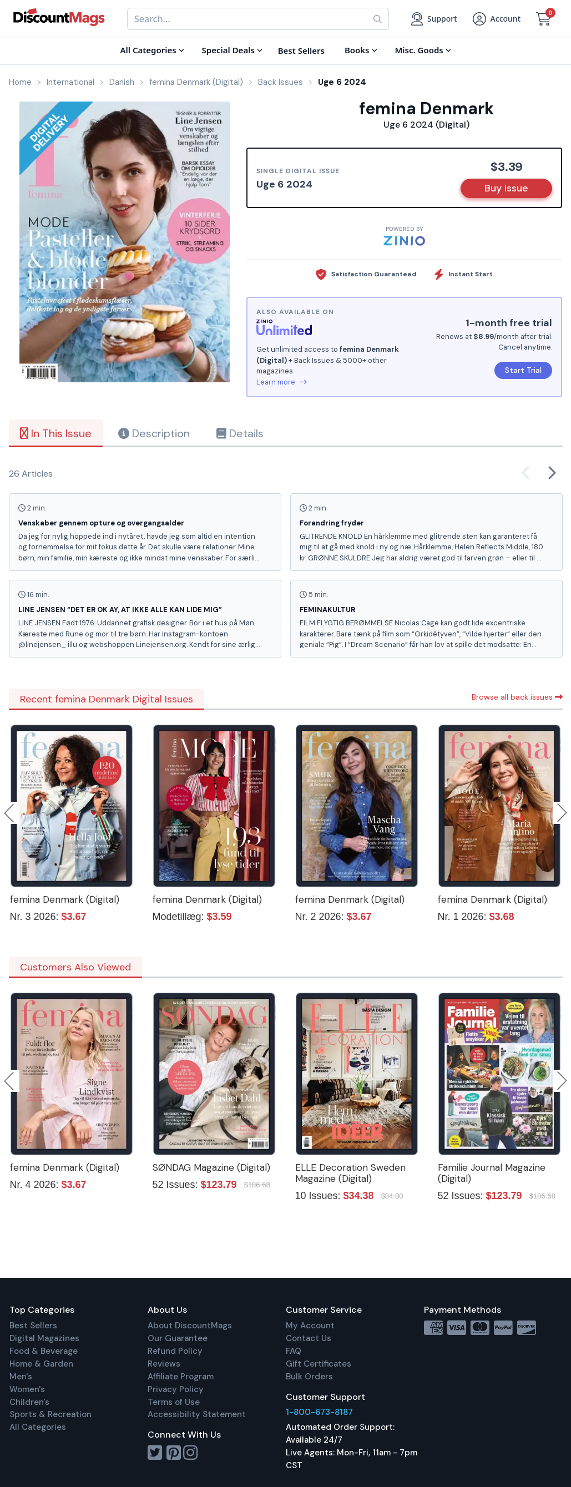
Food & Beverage (43, 1351)
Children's (29, 1402)
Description (154, 433)
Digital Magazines (44, 1338)
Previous (10, 813)
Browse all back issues (517, 697)
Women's (27, 1389)
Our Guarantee (178, 1338)
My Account (310, 1325)
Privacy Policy (176, 1389)
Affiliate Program (181, 1376)
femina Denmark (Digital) (64, 899)
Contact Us (308, 1338)
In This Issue (56, 433)
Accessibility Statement (197, 1414)
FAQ (293, 1351)
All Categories (37, 1427)
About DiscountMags (190, 1325)
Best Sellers (33, 1325)
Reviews (164, 1363)
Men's (20, 1376)
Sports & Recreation (50, 1414)
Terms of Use (174, 1402)
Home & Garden (41, 1363)
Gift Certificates (318, 1363)
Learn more (281, 382)
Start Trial (523, 370)
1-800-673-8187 (319, 1412)
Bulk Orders (309, 1376)
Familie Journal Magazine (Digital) (491, 1173)
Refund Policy (175, 1351)
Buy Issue (506, 188)
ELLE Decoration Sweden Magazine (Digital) (350, 1173)
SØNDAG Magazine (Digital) (211, 1167)
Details (240, 433)
